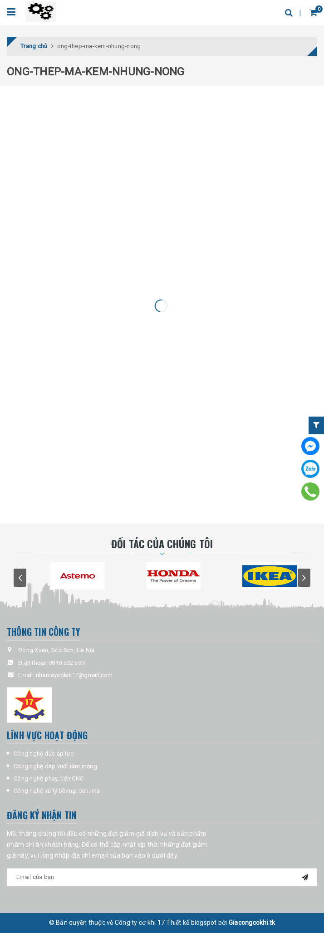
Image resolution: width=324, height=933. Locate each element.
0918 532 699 (66, 662)
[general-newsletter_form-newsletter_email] (162, 877)
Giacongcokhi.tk (252, 922)
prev (20, 578)
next (304, 578)
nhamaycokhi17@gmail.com (74, 675)
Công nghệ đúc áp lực (44, 753)
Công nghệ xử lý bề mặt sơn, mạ (57, 790)
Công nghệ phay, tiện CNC (48, 778)
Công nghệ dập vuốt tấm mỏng (55, 766)
